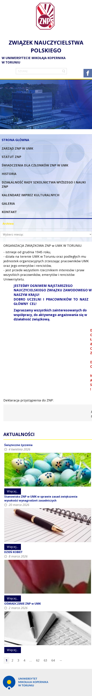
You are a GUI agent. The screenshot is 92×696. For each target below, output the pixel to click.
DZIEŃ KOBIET (13, 552)
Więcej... (12, 491)
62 (37, 660)
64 (53, 660)
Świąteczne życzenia (18, 445)
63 (45, 660)
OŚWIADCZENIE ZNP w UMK (22, 603)
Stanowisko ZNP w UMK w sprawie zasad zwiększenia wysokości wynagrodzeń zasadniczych (40, 498)
